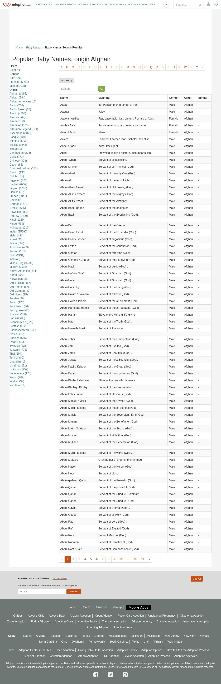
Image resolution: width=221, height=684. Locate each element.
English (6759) (18, 184)
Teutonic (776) (18, 349)
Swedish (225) (18, 345)
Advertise (101, 607)
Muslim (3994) (18, 266)
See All (197, 578)
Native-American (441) (23, 270)
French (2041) (18, 196)
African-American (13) (22, 101)
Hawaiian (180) (18, 211)
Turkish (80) (16, 357)
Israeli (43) (16, 239)
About (73, 607)
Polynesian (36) (19, 306)
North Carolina (48, 641)
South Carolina (118, 641)
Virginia (158, 641)
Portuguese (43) (19, 310)
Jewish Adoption (134, 656)
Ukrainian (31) (18, 365)
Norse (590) (16, 274)
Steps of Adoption (34, 656)
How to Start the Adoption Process (188, 650)
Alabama (26, 635)
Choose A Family (65, 4)
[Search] (186, 4)
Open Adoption (104, 615)
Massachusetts (118, 635)
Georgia (99, 635)
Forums (134, 4)
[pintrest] (125, 675)
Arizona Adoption (80, 615)
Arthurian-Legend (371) (23, 129)
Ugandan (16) (17, 361)
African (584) (17, 97)
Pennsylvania (97, 641)
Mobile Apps (138, 607)
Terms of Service (64, 667)
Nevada (204, 635)
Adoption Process (159, 656)
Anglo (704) (16, 105)
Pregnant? (44, 4)
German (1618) (18, 203)
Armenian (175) (18, 125)
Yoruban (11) (17, 385)
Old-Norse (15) (18, 294)
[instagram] (111, 675)
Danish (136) (17, 172)
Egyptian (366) (18, 180)
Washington (174, 641)
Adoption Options (152, 650)
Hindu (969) (16, 223)
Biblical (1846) (18, 144)
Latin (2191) (16, 255)
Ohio (64, 641)
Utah (147, 641)
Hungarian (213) (19, 227)
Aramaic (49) (17, 117)
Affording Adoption (98, 627)
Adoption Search (124, 627)
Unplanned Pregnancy (162, 615)
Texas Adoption (16, 621)
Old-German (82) (19, 290)
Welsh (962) (16, 377)
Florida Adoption (40, 621)
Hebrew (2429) (18, 215)
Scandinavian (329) (21, 322)
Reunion (96, 4)
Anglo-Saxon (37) (20, 109)
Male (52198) (17, 85)
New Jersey (172, 635)
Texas (135, 641)
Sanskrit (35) (17, 318)
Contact (86, 607)
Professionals (115, 4)
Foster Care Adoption (131, 615)
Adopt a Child (36, 615)
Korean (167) (17, 251)
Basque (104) (17, 137)
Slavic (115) (16, 334)
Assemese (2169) (20, 133)
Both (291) (15, 77)
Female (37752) (19, 81)
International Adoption (196, 621)
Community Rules (104, 667)
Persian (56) (17, 298)
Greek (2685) (17, 207)
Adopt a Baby (57, 615)
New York (189, 635)
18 (135, 559)
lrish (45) (14, 259)
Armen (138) (17, 121)
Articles (148, 4)
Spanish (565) (18, 337)
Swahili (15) (16, 341)
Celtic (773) (16, 156)
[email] (42, 591)
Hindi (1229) (17, 219)
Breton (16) (16, 148)
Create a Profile (59, 578)
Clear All (14, 69)
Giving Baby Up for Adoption (95, 650)
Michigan (137, 635)
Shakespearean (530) (22, 330)
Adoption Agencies (185, 656)
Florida (86, 635)
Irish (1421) (16, 235)
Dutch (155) (16, 176)
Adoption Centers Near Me (34, 650)
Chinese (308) (18, 160)
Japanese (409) (19, 247)
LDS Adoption (111, 656)
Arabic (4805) (17, 113)
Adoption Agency (141, 621)
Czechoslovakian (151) (23, 168)
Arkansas (55, 635)
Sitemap (117, 607)
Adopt (83, 4)
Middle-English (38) (21, 263)
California (71, 635)
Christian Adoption (168, 621)
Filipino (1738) (18, 188)
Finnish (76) (16, 192)
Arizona (40, 635)
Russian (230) (18, 314)
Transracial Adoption (114, 621)
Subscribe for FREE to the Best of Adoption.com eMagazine (47, 585)
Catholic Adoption (87, 656)
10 (121, 559)
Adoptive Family (88, 621)
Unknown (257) (18, 369)
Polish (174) (16, 302)
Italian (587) (16, 243)
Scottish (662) (18, 326)
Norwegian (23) (18, 278)
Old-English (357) (20, 282)
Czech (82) (16, 164)
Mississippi (153, 635)
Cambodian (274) (20, 152)
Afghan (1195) (18, 93)
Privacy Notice (82, 667)
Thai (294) (15, 353)
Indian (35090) (18, 231)
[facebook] (96, 675)
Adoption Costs (64, 621)
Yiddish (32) (16, 381)
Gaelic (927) (17, 200)
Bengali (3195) (18, 140)
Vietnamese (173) (20, 373)
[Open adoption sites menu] (166, 4)
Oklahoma (77, 641)
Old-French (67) (19, 286)
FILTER (66, 80)
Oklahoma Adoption (192, 615)
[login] (213, 4)
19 (142, 559)
